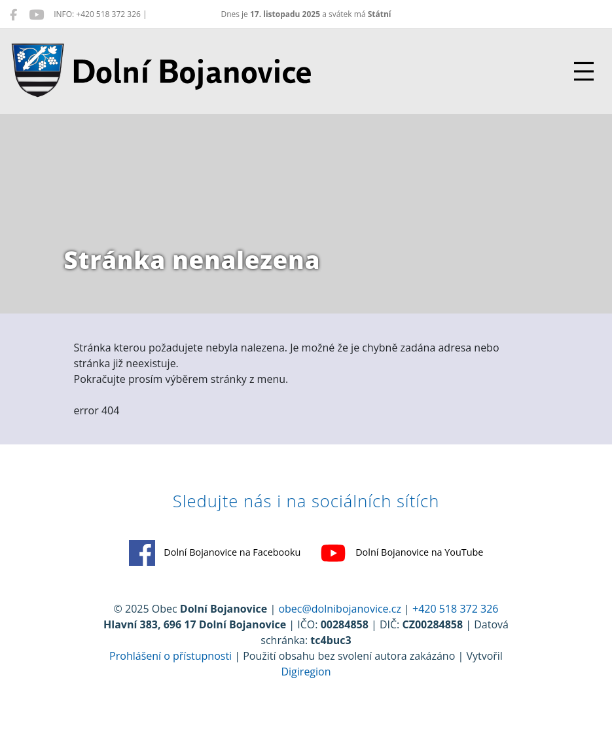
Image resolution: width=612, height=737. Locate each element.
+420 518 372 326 (455, 609)
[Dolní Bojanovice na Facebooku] (13, 14)
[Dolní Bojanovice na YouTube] (36, 14)
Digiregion (306, 671)
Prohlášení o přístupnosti (170, 656)
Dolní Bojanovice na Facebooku (215, 553)
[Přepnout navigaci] (584, 71)
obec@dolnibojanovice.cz (339, 609)
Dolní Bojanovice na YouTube (401, 553)
